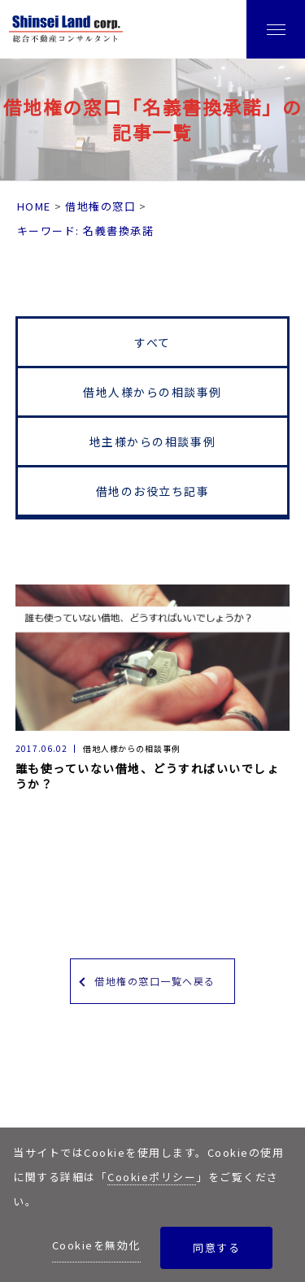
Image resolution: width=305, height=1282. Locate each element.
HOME (34, 206)
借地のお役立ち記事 (153, 491)
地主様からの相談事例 (152, 441)
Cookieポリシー (151, 1176)
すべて (152, 342)
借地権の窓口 (100, 206)
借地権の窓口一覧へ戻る (155, 981)
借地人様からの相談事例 (152, 392)
